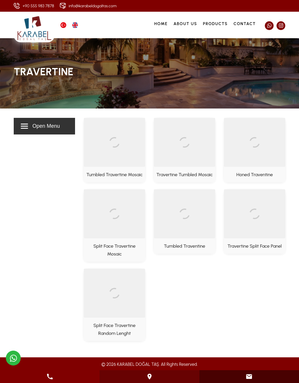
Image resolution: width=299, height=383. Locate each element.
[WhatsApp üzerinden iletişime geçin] (13, 358)
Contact (245, 23)
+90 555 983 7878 (38, 6)
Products (215, 23)
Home (161, 23)
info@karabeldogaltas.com (93, 6)
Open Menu (40, 126)
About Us (185, 23)
